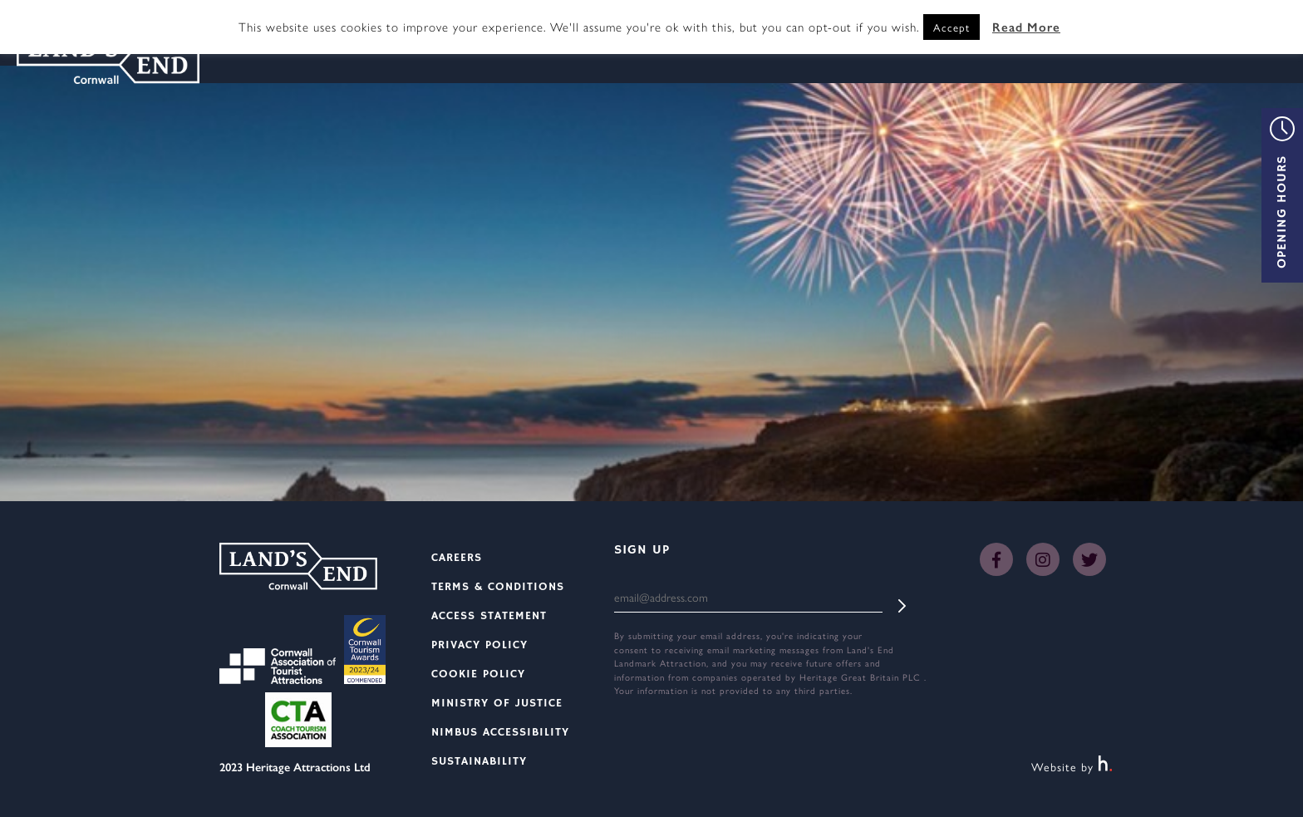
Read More (1026, 26)
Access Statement (489, 615)
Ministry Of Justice (497, 703)
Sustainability (479, 761)
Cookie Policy (478, 674)
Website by (1072, 766)
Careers (456, 557)
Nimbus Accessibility (500, 732)
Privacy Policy (479, 644)
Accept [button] (951, 27)
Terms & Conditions (497, 586)
